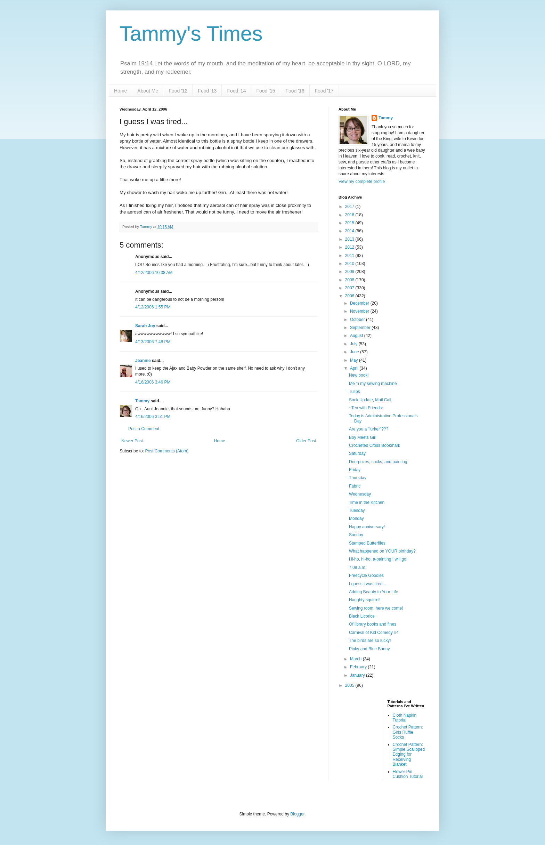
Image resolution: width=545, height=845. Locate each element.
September (361, 327)
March (356, 659)
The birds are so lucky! (370, 640)
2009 (350, 271)
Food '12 (178, 91)
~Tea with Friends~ (366, 407)
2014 (350, 230)
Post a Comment (143, 428)
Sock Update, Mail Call (370, 399)
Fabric (354, 486)
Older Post (306, 440)
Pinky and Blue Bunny (369, 648)
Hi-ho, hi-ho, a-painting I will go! (378, 559)
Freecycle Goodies (366, 575)
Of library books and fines (372, 624)
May (354, 360)
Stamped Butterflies (367, 543)
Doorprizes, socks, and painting (378, 461)
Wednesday (360, 494)
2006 (350, 295)
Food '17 (324, 91)
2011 (350, 255)
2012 (350, 247)
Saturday (357, 453)
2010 (350, 263)
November (360, 311)
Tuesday (357, 510)
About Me (147, 91)
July (354, 343)
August (357, 335)
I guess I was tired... (367, 583)
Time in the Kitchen (366, 502)
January (358, 675)
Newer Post (132, 440)
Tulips (354, 391)
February (359, 667)
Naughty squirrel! (365, 599)
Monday (356, 518)
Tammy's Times (191, 33)
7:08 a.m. (357, 567)
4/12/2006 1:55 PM (152, 307)
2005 (350, 685)
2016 (350, 214)
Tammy (142, 401)
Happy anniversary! (367, 526)
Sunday (356, 534)
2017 (350, 206)
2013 (350, 239)
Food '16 (294, 91)
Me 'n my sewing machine (373, 383)
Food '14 (236, 91)
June (355, 351)
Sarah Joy (145, 325)
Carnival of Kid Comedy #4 (374, 632)
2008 (350, 279)
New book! (359, 375)
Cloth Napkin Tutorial (405, 718)
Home (120, 91)
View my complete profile (362, 181)
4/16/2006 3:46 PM (152, 382)
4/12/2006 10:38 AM (153, 272)
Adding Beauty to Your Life (373, 591)
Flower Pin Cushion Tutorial (408, 774)
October (358, 319)
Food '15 (265, 91)
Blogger (297, 814)
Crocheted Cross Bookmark (374, 445)
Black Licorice (362, 616)
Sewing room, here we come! (376, 608)
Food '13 (207, 91)
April (354, 368)
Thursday (357, 477)
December (360, 303)
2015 (350, 222)
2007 (350, 287)
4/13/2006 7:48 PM (152, 341)
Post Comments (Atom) (166, 451)
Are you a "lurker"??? (368, 429)
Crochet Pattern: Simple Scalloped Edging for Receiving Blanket (409, 754)
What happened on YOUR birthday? (382, 551)
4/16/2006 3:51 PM (152, 416)
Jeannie (143, 360)
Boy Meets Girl (362, 437)
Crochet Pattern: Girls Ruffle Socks (408, 732)
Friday (354, 469)
